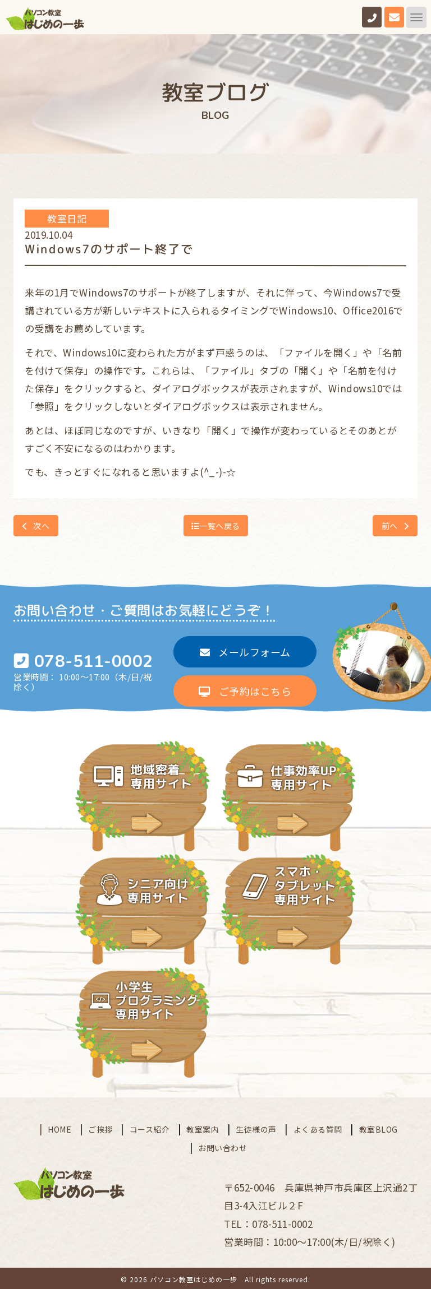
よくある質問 (318, 1126)
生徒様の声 (256, 1126)
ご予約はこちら (245, 690)
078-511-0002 (93, 661)
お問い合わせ (222, 1145)
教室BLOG (378, 1126)
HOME (59, 1126)
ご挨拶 (100, 1126)
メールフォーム (245, 650)
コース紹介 (150, 1126)
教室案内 (202, 1126)
